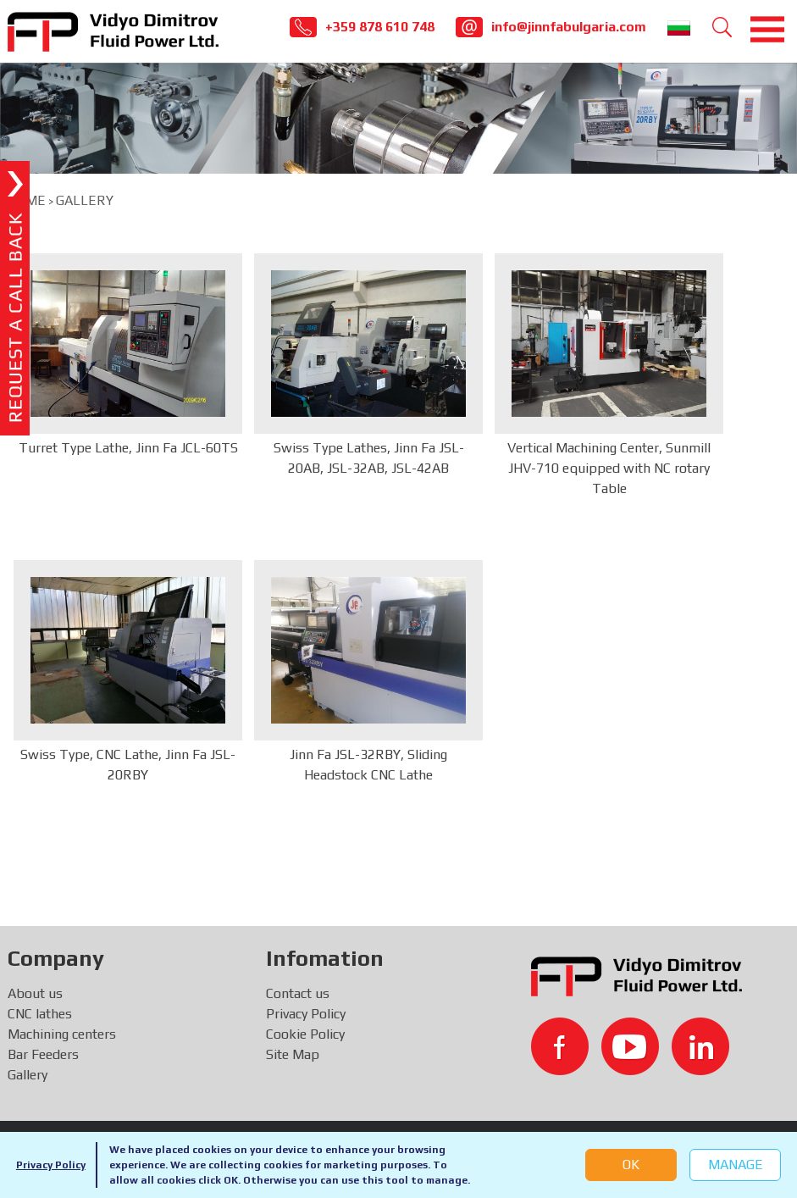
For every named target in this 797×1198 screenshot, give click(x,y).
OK (631, 1164)
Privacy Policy (51, 1165)
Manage (735, 1164)
